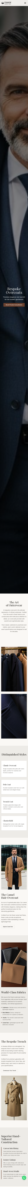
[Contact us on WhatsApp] (24, 1178)
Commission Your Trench (9, 1070)
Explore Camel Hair (8, 926)
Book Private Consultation (14, 305)
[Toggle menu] (25, 3)
